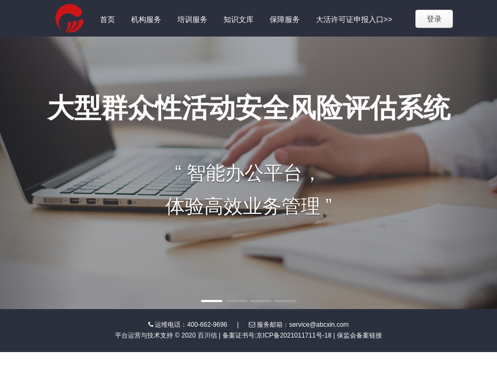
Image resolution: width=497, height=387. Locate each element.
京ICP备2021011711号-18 (294, 335)
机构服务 (146, 19)
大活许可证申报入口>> (354, 19)
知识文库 (239, 19)
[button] (37, 173)
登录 (434, 19)
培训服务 (192, 19)
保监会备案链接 (359, 335)
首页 (107, 19)
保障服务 (285, 19)
